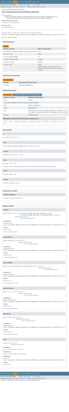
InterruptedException (27, 218)
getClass (24, 121)
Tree (22, 1)
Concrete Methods (35, 94)
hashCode (31, 121)
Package (9, 1)
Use (19, 1)
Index (34, 1)
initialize (32, 110)
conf (39, 51)
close (30, 100)
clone (5, 121)
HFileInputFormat (7, 27)
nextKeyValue (32, 115)
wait (58, 121)
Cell (55, 16)
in (38, 56)
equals (10, 121)
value (39, 64)
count (39, 54)
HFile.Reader (13, 56)
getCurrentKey (33, 102)
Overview (3, 1)
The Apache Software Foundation (21, 380)
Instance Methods (20, 94)
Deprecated (28, 1)
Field (12, 6)
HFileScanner (13, 59)
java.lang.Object (7, 15)
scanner (40, 59)
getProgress (32, 108)
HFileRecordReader (25, 85)
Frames (21, 4)
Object (36, 118)
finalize (17, 121)
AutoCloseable (14, 22)
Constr (17, 6)
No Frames (27, 4)
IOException (24, 216)
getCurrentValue (33, 105)
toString (53, 121)
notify (38, 121)
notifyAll (45, 121)
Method (23, 6)
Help (38, 1)
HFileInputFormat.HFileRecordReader (29, 33)
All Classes (36, 4)
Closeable (5, 22)
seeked (40, 62)
